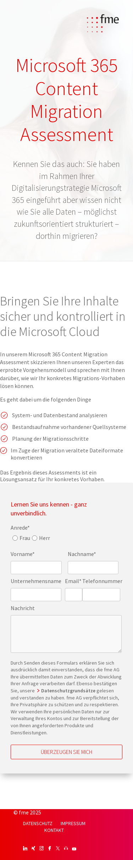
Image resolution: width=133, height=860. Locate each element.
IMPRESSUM (73, 823)
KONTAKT (54, 830)
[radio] (20, 540)
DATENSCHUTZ (37, 823)
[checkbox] (30, 540)
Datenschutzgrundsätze (68, 690)
